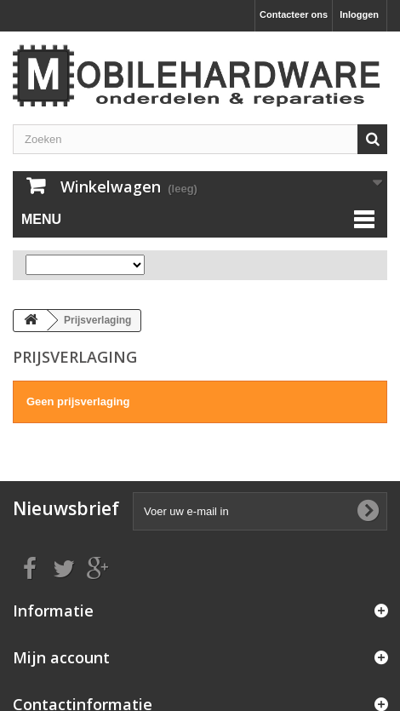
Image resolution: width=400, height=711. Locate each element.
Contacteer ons (294, 14)
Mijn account (61, 657)
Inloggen (359, 14)
